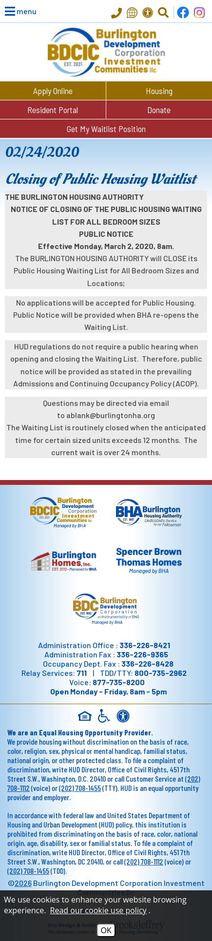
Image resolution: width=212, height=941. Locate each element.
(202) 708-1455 (80, 787)
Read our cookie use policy (98, 910)
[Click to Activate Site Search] (163, 12)
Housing (159, 90)
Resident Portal (52, 109)
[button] (14, 11)
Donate (159, 109)
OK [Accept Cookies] (105, 930)
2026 (23, 882)
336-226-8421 (144, 645)
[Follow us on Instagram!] (199, 12)
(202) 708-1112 (143, 861)
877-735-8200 (119, 682)
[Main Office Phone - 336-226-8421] (116, 14)
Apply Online (53, 90)
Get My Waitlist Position (106, 128)
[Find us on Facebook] (183, 12)
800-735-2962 (161, 672)
